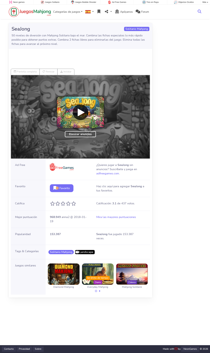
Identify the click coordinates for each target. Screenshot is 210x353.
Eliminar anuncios (80, 134)
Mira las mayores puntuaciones (116, 217)
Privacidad (24, 349)
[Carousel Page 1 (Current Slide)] (96, 291)
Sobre (38, 349)
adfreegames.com (107, 173)
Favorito (61, 188)
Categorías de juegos (66, 12)
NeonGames (190, 349)
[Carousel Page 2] (99, 291)
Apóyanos (124, 12)
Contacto (9, 349)
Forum (142, 12)
